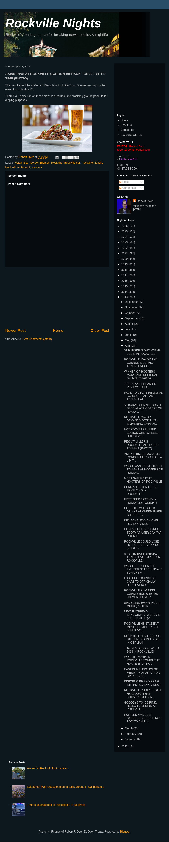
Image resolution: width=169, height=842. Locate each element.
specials (37, 167)
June (128, 334)
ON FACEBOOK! (127, 168)
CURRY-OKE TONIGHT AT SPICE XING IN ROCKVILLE (141, 490)
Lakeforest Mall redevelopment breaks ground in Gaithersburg (65, 786)
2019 (125, 264)
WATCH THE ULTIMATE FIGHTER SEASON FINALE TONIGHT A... (143, 569)
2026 (125, 225)
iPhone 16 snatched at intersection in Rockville (56, 804)
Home (58, 330)
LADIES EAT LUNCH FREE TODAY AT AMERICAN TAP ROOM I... (143, 532)
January (130, 739)
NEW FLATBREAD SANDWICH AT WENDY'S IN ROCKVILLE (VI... (142, 615)
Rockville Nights (53, 23)
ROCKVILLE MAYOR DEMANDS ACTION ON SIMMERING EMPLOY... (141, 420)
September (132, 318)
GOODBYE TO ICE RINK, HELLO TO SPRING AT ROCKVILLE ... (140, 706)
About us (126, 125)
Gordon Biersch (40, 162)
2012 (125, 746)
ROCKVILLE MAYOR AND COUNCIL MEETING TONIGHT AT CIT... (140, 362)
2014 (125, 291)
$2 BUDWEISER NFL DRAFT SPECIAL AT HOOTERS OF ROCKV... (143, 408)
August (129, 323)
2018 (125, 269)
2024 (125, 236)
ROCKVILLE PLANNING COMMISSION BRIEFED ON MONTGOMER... (141, 594)
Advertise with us (131, 134)
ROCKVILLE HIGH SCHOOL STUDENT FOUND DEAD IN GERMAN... (142, 639)
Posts (124, 181)
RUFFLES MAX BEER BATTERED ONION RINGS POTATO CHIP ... (142, 718)
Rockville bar (72, 162)
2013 (125, 297)
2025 (125, 231)
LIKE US (122, 165)
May (128, 340)
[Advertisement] (57, 297)
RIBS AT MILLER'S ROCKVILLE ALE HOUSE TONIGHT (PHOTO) (141, 445)
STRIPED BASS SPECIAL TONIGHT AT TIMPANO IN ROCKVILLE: (142, 557)
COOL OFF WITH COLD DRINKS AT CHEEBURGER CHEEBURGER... (143, 511)
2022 (125, 247)
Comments (127, 187)
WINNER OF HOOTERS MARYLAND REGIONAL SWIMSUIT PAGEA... (141, 375)
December (132, 301)
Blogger (125, 831)
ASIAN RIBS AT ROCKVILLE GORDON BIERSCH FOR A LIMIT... (143, 457)
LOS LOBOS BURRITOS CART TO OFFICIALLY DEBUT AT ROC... (140, 581)
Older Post (99, 330)
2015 (125, 286)
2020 (125, 258)
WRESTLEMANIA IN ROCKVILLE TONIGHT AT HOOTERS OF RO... (142, 660)
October (130, 312)
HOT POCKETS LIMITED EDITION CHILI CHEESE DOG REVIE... (141, 433)
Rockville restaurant (17, 167)
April (128, 345)
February (131, 733)
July (128, 329)
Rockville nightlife (92, 162)
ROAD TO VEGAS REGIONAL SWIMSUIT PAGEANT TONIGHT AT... (143, 396)
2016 (125, 280)
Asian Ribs (21, 162)
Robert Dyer (145, 200)
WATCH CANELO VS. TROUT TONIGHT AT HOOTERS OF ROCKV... (143, 469)
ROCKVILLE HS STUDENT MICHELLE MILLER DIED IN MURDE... (141, 627)
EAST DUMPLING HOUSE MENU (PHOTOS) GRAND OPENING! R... (142, 673)
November (132, 307)
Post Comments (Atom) (37, 339)
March (129, 728)
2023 (125, 242)
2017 (125, 275)
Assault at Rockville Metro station (47, 768)
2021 (125, 253)
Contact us (127, 129)
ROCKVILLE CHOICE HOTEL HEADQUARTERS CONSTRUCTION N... (143, 693)
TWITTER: (123, 155)
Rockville (56, 162)
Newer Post (15, 330)
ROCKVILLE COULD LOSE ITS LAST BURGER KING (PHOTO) (141, 545)
